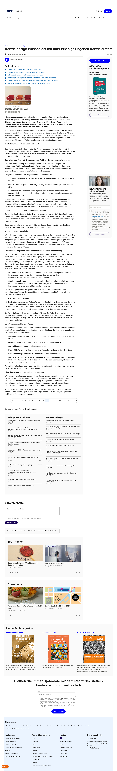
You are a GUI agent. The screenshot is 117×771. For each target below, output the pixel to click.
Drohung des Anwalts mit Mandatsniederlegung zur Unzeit (23, 458)
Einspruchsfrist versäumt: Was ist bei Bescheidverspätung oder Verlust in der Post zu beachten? (22, 472)
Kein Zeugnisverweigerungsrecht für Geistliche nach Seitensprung (62, 473)
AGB (95, 212)
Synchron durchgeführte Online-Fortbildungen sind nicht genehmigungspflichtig (63, 427)
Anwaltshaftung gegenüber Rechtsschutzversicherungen (63, 433)
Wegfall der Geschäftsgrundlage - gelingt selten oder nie (25, 465)
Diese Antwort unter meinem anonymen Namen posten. (24, 518)
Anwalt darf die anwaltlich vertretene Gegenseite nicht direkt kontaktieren (24, 443)
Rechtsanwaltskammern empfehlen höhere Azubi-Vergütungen (61, 481)
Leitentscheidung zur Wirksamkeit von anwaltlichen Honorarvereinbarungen (61, 452)
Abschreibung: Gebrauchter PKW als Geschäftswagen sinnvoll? (24, 421)
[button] (19, 11)
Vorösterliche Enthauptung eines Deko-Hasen (60, 420)
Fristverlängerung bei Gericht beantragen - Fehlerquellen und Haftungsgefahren (25, 436)
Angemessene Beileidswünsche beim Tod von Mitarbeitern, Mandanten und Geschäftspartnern (22, 428)
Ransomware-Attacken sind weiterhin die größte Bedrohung (60, 466)
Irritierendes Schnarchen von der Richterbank (60, 439)
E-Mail (39, 691)
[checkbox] (6, 519)
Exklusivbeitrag (51, 546)
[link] (7, 18)
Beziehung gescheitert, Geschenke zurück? (21, 485)
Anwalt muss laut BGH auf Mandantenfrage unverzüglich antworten (25, 450)
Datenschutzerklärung (98, 216)
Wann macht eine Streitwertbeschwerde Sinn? (22, 479)
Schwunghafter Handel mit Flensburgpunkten (60, 445)
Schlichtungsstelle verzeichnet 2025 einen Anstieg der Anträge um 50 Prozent (62, 459)
